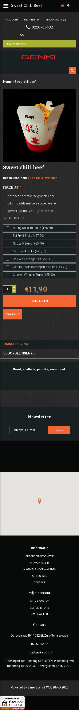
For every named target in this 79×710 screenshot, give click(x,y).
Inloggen (12, 19)
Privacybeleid (39, 562)
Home (7, 81)
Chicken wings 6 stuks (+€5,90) (34, 274)
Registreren (31, 19)
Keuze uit (11, 187)
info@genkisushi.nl (39, 652)
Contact (39, 582)
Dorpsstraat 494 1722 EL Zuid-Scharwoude (39, 635)
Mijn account (39, 601)
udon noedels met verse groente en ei (31, 203)
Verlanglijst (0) (56, 19)
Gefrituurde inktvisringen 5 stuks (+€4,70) (40, 267)
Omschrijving (15, 344)
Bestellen (39, 301)
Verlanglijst (12, 314)
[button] (40, 501)
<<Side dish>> (14, 218)
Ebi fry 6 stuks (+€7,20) (28, 235)
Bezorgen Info (17, 43)
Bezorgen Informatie (39, 556)
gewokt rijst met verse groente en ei (30, 210)
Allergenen (39, 576)
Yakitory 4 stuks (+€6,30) (29, 251)
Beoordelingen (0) (19, 353)
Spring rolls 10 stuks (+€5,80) (33, 228)
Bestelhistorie (40, 607)
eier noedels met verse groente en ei (30, 196)
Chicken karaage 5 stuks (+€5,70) (35, 259)
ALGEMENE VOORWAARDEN (39, 569)
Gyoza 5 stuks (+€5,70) (28, 243)
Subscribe (59, 430)
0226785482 (39, 644)
